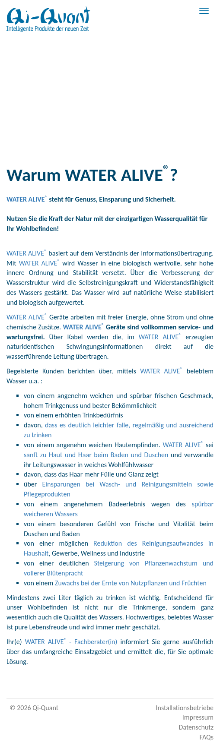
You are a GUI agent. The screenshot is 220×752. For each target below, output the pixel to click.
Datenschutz (196, 727)
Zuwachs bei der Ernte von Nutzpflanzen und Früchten (131, 583)
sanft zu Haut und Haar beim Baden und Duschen (96, 455)
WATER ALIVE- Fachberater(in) (71, 642)
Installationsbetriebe (185, 708)
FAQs (206, 737)
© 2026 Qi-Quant (34, 708)
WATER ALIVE (26, 253)
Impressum (198, 717)
